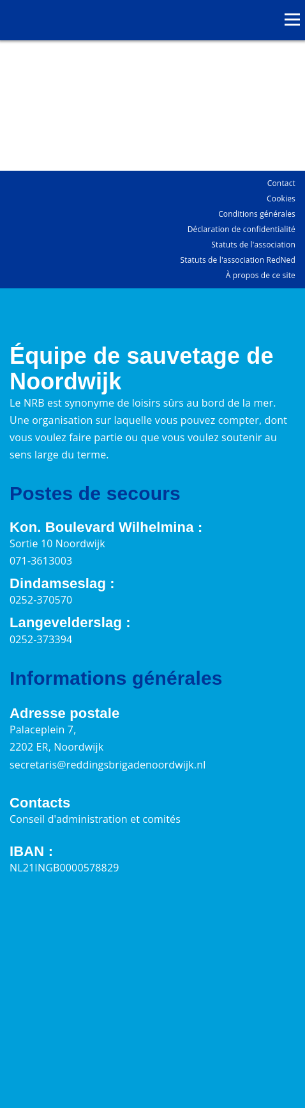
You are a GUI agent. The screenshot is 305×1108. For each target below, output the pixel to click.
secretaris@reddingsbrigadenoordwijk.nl (107, 765)
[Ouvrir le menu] (292, 19)
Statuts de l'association (253, 244)
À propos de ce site (260, 275)
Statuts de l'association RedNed (238, 259)
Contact (281, 183)
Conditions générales (256, 213)
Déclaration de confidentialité (241, 229)
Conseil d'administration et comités (95, 819)
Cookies (281, 198)
